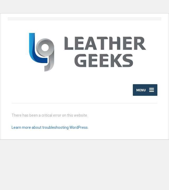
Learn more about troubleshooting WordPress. (50, 127)
